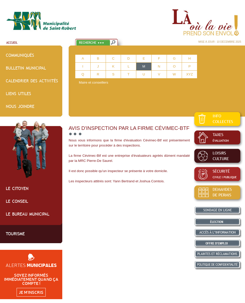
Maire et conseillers (93, 82)
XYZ (189, 74)
